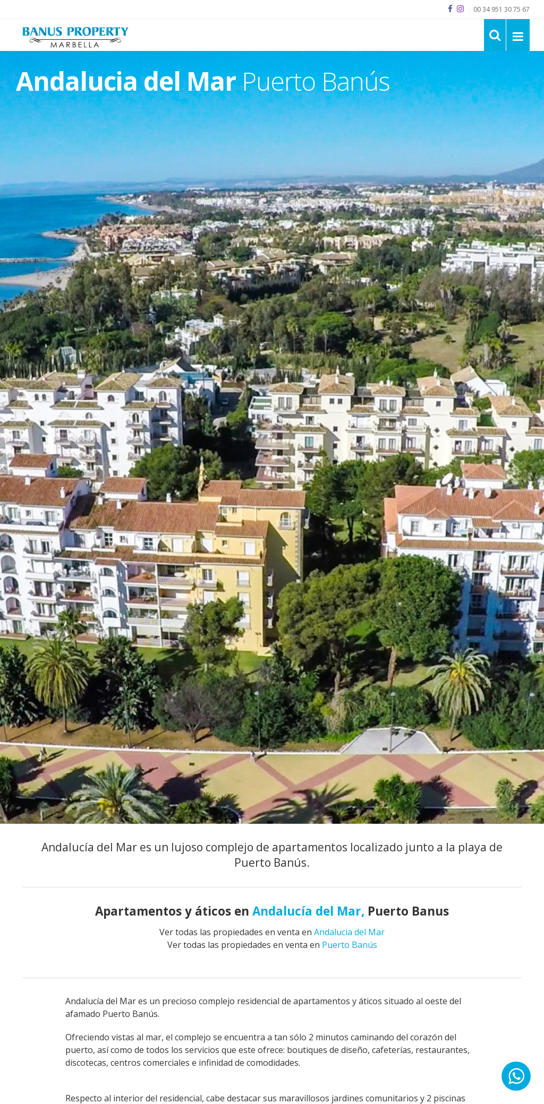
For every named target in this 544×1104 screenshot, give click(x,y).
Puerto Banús (349, 945)
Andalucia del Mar (349, 932)
